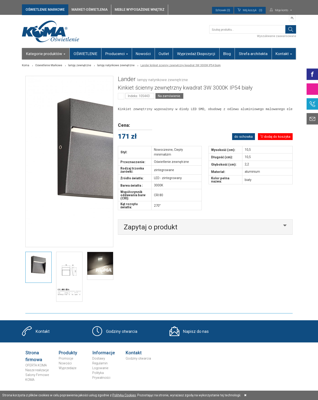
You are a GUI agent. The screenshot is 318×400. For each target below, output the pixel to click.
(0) (250, 10)
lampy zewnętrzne (79, 65)
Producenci (116, 53)
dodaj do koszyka (275, 137)
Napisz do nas (196, 331)
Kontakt (284, 53)
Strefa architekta (253, 53)
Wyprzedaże (67, 368)
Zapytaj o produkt (151, 227)
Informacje (103, 352)
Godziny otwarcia (121, 331)
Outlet (164, 53)
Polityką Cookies (124, 395)
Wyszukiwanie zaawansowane (276, 36)
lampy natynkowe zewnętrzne (116, 65)
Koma (25, 65)
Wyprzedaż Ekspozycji (196, 53)
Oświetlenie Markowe (48, 65)
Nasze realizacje (37, 370)
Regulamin (100, 363)
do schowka (243, 137)
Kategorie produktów (45, 53)
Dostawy (98, 358)
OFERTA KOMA (36, 365)
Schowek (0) (222, 10)
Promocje (66, 358)
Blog (227, 53)
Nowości (143, 53)
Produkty (68, 352)
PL (292, 18)
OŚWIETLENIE (85, 53)
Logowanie (100, 368)
